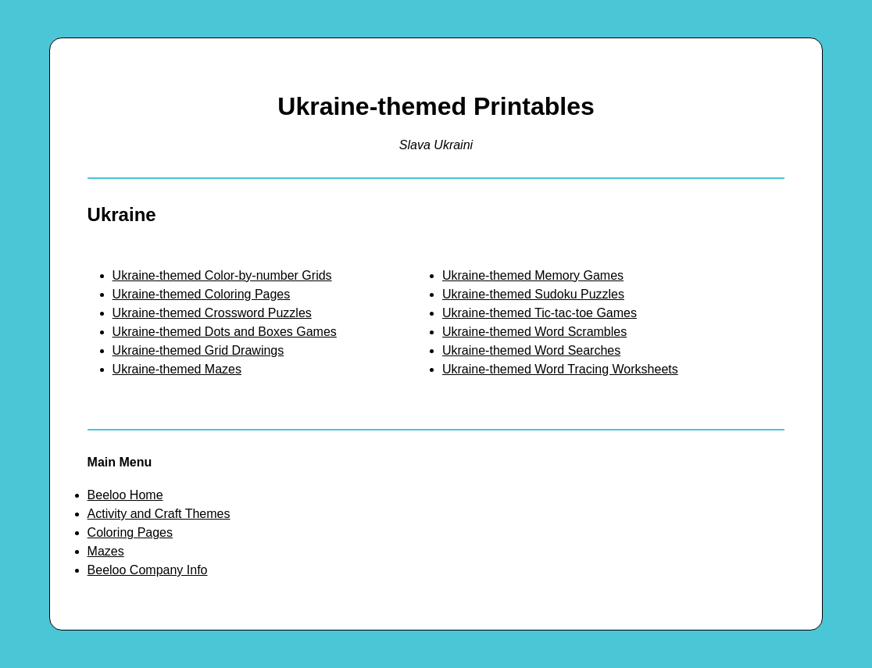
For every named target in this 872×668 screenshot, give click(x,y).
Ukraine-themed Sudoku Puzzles (533, 294)
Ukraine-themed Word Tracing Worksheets (560, 369)
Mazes (106, 551)
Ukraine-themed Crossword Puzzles (212, 313)
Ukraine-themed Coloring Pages (202, 294)
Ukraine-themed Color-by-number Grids (222, 275)
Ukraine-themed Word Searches (531, 350)
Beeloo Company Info (148, 570)
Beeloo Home (125, 495)
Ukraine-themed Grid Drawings (198, 350)
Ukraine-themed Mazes (177, 369)
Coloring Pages (130, 532)
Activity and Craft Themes (159, 513)
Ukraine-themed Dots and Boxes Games (225, 331)
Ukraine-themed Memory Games (533, 275)
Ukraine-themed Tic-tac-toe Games (539, 313)
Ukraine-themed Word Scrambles (534, 331)
